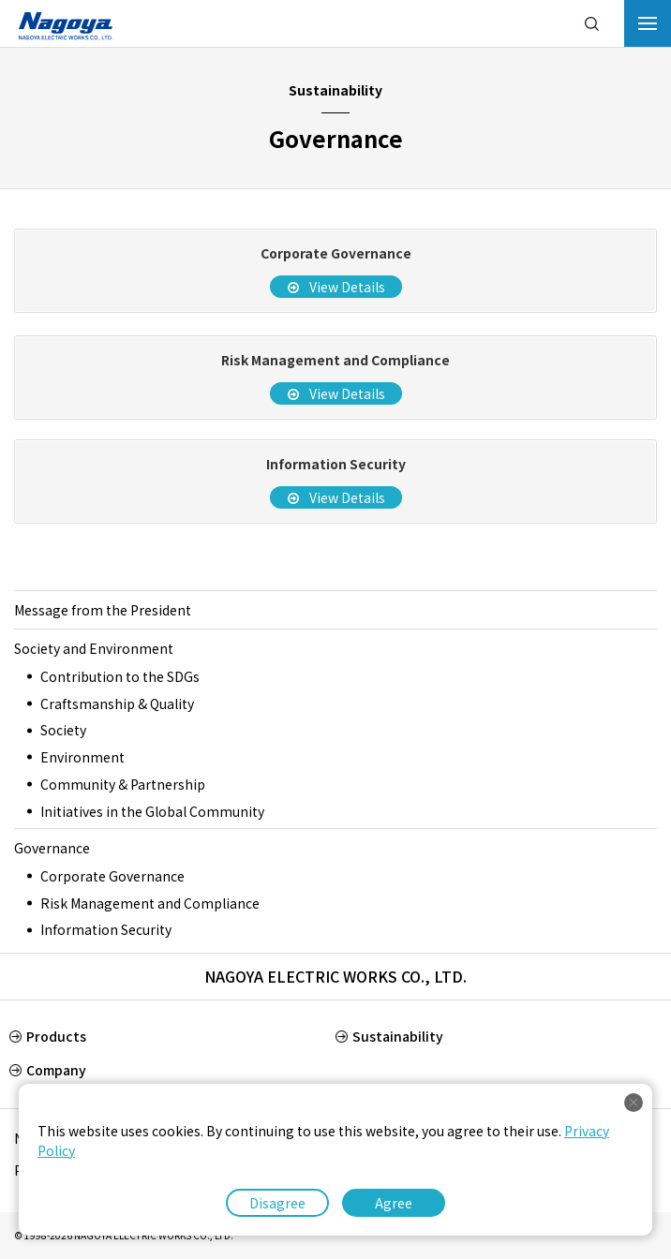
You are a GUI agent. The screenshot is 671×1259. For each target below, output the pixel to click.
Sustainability (397, 1036)
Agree (393, 1202)
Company (56, 1069)
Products (56, 1036)
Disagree (277, 1202)
